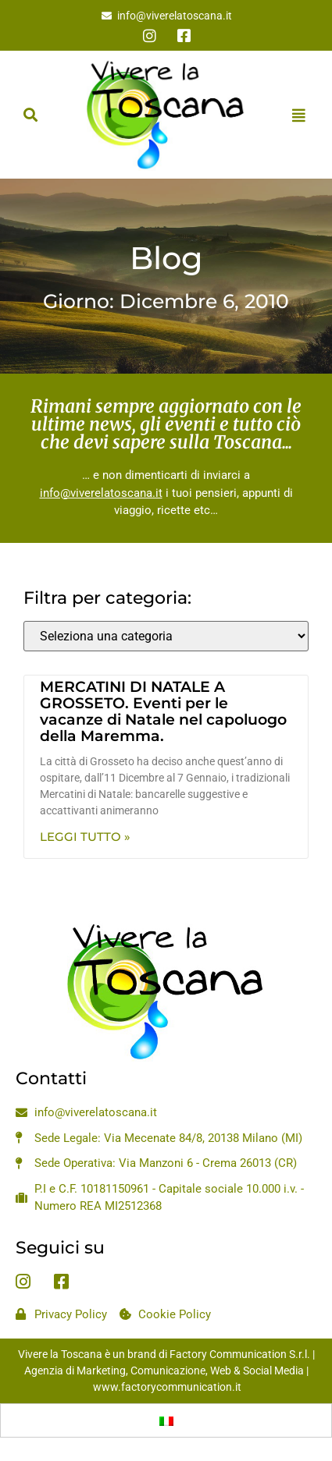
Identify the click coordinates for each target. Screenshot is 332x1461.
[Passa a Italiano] (166, 1420)
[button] (30, 115)
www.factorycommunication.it (167, 1387)
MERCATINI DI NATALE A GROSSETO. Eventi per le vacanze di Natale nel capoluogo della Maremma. (163, 711)
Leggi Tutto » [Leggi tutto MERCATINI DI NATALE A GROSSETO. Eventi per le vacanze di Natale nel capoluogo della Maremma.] (85, 836)
